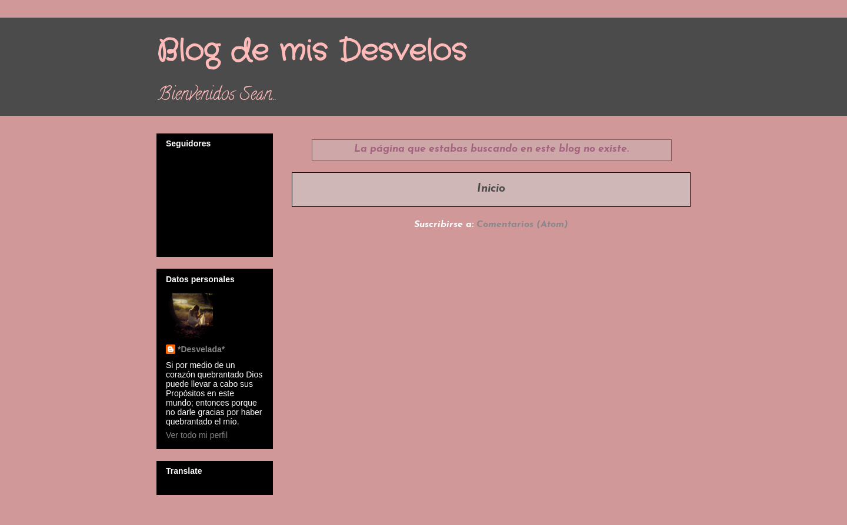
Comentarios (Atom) (522, 224)
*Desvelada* (201, 349)
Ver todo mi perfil (197, 435)
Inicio (491, 189)
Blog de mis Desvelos (311, 52)
